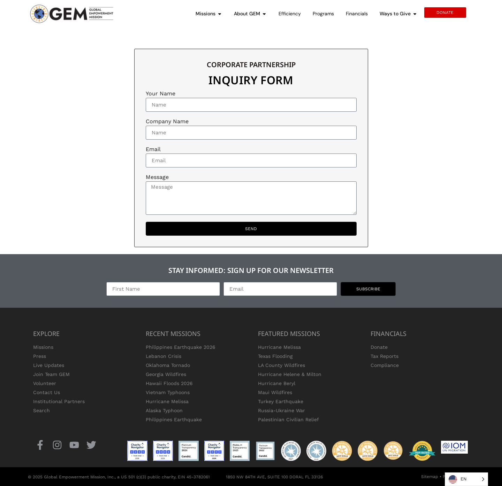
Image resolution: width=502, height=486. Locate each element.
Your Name (160, 94)
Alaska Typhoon (164, 410)
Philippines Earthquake (174, 419)
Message (157, 177)
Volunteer (44, 383)
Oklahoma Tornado (168, 365)
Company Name (167, 122)
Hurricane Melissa (167, 401)
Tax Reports (384, 356)
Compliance (385, 365)
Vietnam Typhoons (168, 392)
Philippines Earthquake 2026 (180, 347)
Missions (43, 347)
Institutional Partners (59, 401)
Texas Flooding (275, 356)
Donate (379, 347)
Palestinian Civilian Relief (288, 419)
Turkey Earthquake (280, 401)
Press (39, 356)
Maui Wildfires (275, 392)
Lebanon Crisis (163, 356)
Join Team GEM (51, 374)
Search (41, 410)
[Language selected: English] (466, 479)
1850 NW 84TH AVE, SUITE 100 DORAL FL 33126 (274, 477)
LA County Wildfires (281, 365)
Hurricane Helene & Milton (289, 374)
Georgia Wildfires (166, 374)
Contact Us (46, 392)
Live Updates (48, 365)
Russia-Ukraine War (281, 410)
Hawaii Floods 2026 (169, 383)
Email (153, 149)
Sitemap (429, 476)
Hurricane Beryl (276, 383)
